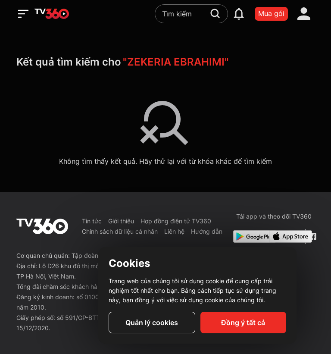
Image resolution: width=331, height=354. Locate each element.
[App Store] (285, 236)
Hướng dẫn (206, 231)
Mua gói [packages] (271, 13)
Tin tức (92, 221)
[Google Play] (249, 236)
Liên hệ (174, 231)
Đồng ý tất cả (243, 322)
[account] (304, 14)
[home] (51, 13)
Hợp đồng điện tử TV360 (176, 221)
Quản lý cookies (151, 322)
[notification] (239, 14)
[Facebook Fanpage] (312, 236)
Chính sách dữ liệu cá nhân (120, 231)
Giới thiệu (121, 221)
